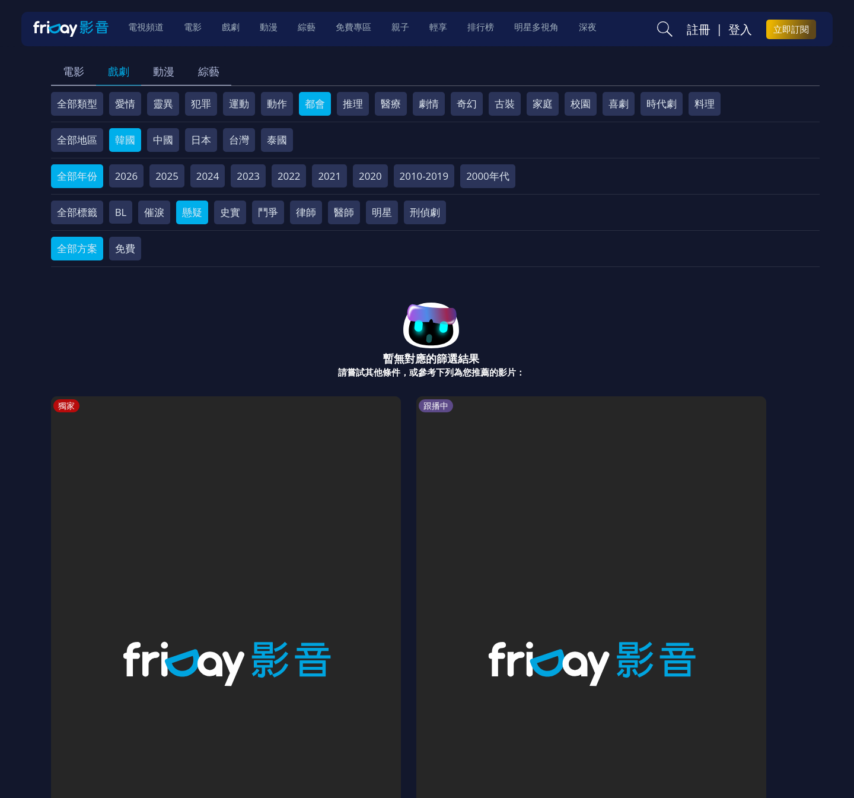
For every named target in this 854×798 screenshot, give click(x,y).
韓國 (125, 140)
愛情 (125, 103)
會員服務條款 (299, 713)
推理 (353, 103)
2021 (329, 176)
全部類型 (77, 103)
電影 (73, 71)
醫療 (391, 103)
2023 (248, 176)
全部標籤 (77, 212)
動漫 (163, 71)
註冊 (698, 30)
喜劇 (618, 103)
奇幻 (467, 103)
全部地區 (77, 140)
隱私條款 (361, 713)
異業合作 (475, 713)
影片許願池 (533, 713)
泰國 (277, 140)
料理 (704, 103)
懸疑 (192, 212)
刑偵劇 (425, 212)
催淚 (154, 212)
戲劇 (118, 71)
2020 (370, 176)
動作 (277, 103)
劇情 (429, 103)
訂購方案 (693, 713)
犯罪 (201, 103)
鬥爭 (268, 212)
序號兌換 (132, 713)
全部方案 (77, 248)
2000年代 (487, 176)
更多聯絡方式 (728, 758)
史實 (230, 212)
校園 (581, 103)
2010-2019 (424, 176)
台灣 (239, 140)
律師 (306, 212)
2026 (126, 176)
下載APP (641, 713)
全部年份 (77, 176)
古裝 (505, 103)
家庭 (543, 103)
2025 (167, 176)
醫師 (344, 212)
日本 (201, 140)
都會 (315, 103)
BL (121, 212)
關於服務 (80, 713)
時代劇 (661, 103)
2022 (289, 176)
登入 (740, 30)
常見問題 (236, 713)
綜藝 (208, 71)
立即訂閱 (791, 30)
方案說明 (184, 713)
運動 (239, 103)
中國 (163, 140)
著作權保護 (418, 713)
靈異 (163, 103)
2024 (207, 176)
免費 (125, 248)
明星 (382, 212)
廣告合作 (590, 713)
